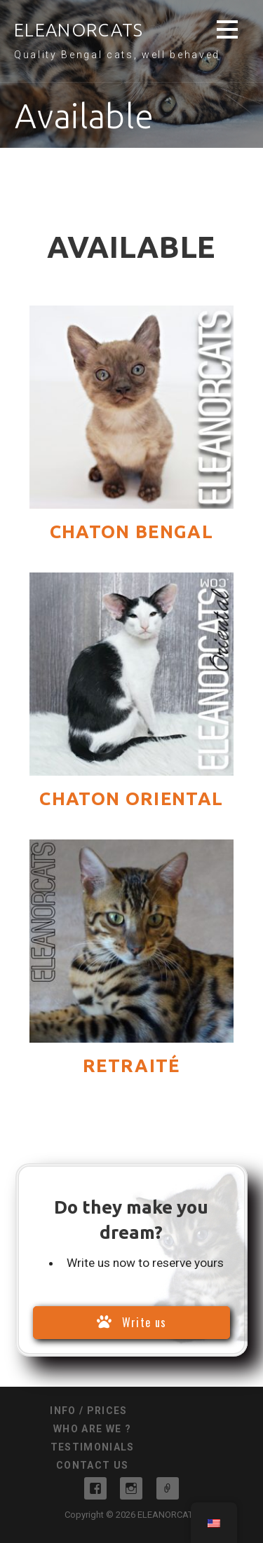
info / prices (88, 1410)
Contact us (92, 1465)
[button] (227, 32)
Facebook (95, 1488)
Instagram (131, 1488)
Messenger (167, 1488)
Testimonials (92, 1447)
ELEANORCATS (79, 30)
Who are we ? (92, 1428)
